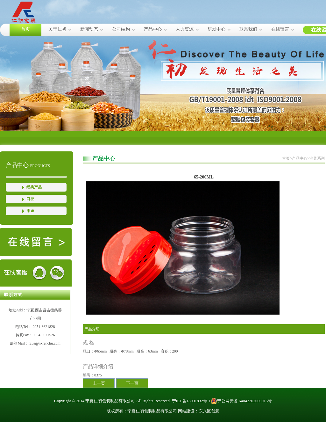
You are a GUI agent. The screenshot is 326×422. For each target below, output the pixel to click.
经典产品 (34, 187)
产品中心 (153, 29)
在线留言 (280, 29)
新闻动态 (89, 29)
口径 (30, 199)
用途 (30, 210)
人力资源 (185, 29)
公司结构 (121, 29)
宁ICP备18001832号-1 (191, 400)
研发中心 (216, 29)
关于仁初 (57, 29)
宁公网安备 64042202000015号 (241, 401)
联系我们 (248, 29)
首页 (25, 29)
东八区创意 (209, 411)
